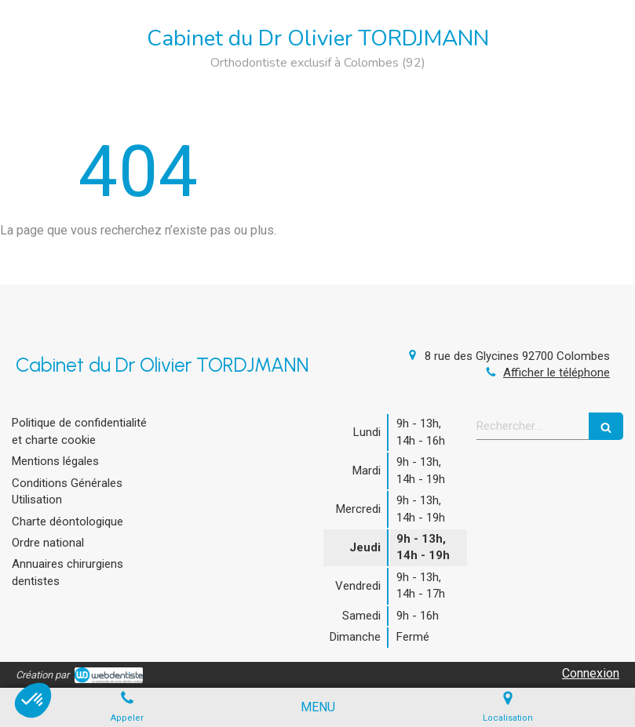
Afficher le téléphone (556, 372)
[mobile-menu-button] (318, 708)
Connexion (590, 673)
